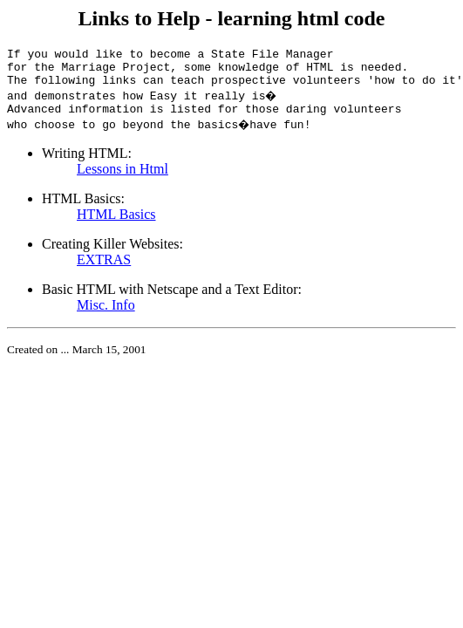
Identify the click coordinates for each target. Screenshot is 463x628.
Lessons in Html (122, 179)
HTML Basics (116, 224)
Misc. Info (106, 315)
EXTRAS (104, 270)
